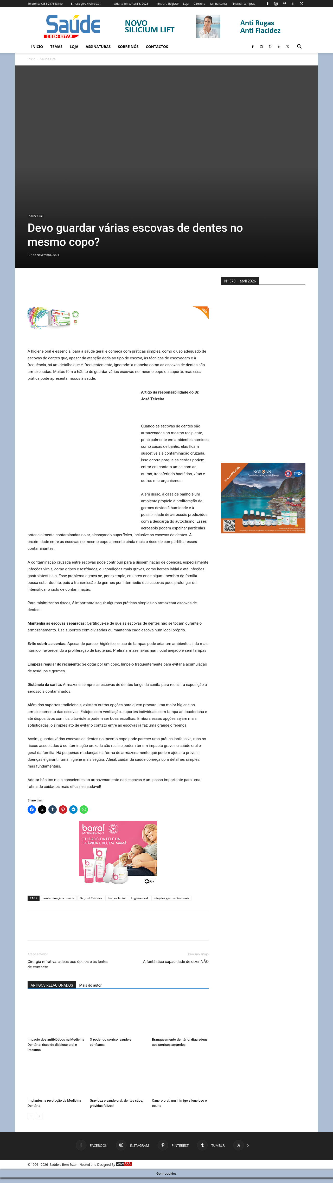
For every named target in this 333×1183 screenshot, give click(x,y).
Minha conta (218, 3)
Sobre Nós (128, 46)
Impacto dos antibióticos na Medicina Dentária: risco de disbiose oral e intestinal (56, 1044)
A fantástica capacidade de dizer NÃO (176, 961)
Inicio (37, 46)
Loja (186, 3)
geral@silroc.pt (90, 3)
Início (31, 59)
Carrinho (199, 3)
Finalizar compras (243, 3)
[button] (299, 47)
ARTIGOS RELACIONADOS (52, 985)
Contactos (157, 46)
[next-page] (39, 1116)
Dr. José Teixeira (91, 898)
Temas (56, 46)
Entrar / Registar (168, 3)
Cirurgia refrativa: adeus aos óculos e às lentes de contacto (68, 964)
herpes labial (116, 898)
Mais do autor (90, 985)
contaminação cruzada (58, 898)
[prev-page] (31, 1116)
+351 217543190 (52, 3)
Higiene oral (139, 898)
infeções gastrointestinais (171, 898)
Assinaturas (98, 46)
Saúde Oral (35, 216)
